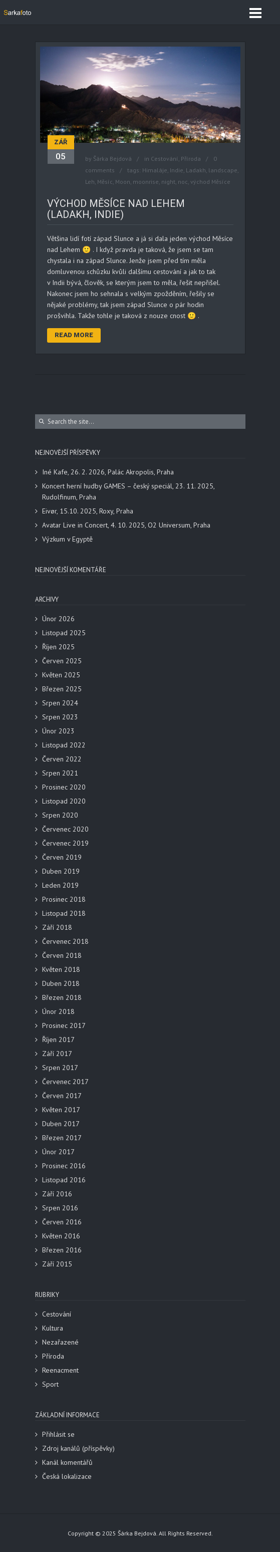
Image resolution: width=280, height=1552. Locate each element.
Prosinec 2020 (64, 787)
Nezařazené (60, 1342)
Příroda (191, 158)
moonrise (146, 181)
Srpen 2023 (60, 716)
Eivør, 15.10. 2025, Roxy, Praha (87, 510)
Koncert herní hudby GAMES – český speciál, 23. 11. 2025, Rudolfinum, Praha (128, 491)
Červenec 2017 (65, 1081)
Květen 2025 (61, 674)
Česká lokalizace (67, 1476)
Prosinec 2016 (64, 1165)
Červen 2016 (62, 1221)
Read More (74, 335)
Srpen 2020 (60, 815)
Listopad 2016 (64, 1179)
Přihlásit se (58, 1434)
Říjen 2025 (58, 646)
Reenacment (60, 1370)
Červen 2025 (62, 660)
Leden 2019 (60, 885)
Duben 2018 (61, 983)
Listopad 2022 (64, 744)
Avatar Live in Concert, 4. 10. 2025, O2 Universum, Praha (126, 525)
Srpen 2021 (60, 773)
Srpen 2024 (60, 702)
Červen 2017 (62, 1095)
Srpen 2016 (60, 1207)
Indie (176, 170)
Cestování (164, 158)
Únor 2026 (58, 618)
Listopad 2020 (64, 801)
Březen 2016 (62, 1249)
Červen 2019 (62, 857)
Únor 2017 (58, 1151)
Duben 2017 (61, 1123)
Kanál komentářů (67, 1462)
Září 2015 (57, 1263)
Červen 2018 (62, 955)
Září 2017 (57, 1053)
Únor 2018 (58, 1011)
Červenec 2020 (65, 829)
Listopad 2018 (64, 913)
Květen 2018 (61, 969)
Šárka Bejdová (112, 158)
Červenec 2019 (65, 843)
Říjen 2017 (58, 1039)
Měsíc (105, 181)
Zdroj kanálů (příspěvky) (78, 1448)
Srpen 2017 (60, 1067)
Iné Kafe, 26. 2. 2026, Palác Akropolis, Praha (108, 471)
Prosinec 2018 (64, 899)
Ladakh (196, 170)
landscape (222, 170)
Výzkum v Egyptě (67, 539)
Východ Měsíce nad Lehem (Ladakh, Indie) (116, 208)
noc (183, 181)
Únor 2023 (58, 730)
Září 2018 (57, 927)
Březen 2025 (62, 688)
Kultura (52, 1328)
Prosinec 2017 (64, 1025)
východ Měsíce (210, 181)
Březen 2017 (62, 1137)
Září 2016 (57, 1193)
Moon (122, 181)
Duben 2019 (61, 871)
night (168, 181)
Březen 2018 (62, 997)
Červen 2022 (62, 758)
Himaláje (154, 170)
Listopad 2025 (64, 632)
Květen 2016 (61, 1235)
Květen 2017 (61, 1109)
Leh (90, 181)
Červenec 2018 (65, 941)
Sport (50, 1384)
